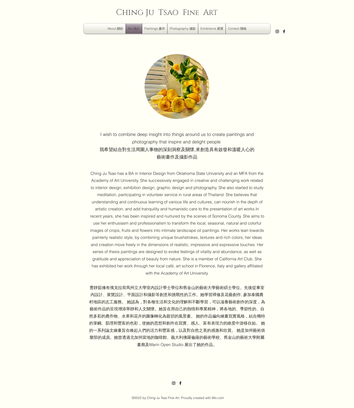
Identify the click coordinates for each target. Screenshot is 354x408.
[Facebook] (284, 31)
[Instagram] (277, 31)
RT (213, 12)
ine (193, 13)
